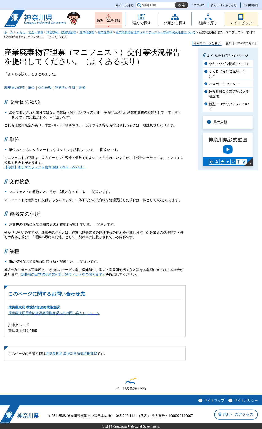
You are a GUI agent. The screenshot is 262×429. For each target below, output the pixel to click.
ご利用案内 (250, 5)
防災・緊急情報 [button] (108, 20)
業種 (82, 87)
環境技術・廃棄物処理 (61, 32)
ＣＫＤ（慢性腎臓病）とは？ (227, 74)
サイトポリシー (246, 400)
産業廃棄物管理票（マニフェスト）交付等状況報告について (156, 32)
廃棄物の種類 (14, 87)
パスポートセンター (224, 84)
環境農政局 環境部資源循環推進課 (34, 307)
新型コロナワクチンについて (229, 106)
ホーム (8, 32)
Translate (198, 5)
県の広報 (220, 122)
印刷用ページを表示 (207, 43)
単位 (31, 87)
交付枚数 (45, 87)
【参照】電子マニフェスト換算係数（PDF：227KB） (44, 167)
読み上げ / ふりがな (224, 5)
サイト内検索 (124, 5)
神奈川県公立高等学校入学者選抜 (229, 94)
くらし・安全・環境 (29, 32)
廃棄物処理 (86, 32)
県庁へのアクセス (238, 414)
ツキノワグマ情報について (229, 64)
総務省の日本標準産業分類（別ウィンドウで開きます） (63, 274)
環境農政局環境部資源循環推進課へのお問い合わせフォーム (54, 313)
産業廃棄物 (105, 32)
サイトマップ (214, 400)
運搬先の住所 (65, 87)
